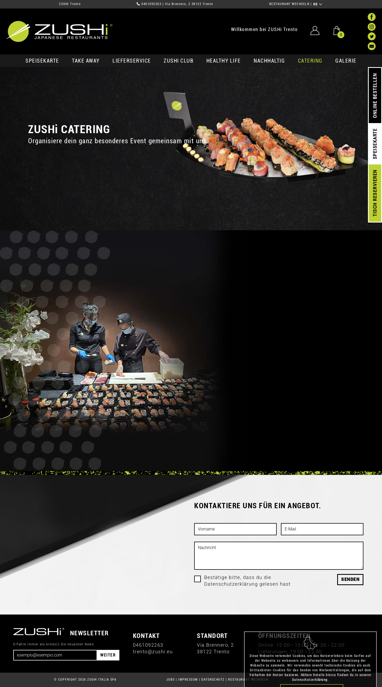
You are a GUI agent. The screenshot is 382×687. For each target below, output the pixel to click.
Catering (310, 61)
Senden (350, 579)
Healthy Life (223, 61)
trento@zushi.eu (153, 651)
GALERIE (346, 61)
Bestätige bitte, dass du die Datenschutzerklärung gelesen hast (247, 581)
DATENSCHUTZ (213, 679)
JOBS (170, 679)
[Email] (55, 655)
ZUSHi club (178, 61)
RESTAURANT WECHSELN (289, 4)
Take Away (86, 61)
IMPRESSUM (188, 679)
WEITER (108, 655)
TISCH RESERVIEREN (375, 193)
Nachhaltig (269, 61)
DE (318, 4)
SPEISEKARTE (42, 61)
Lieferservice (131, 61)
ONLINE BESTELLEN (375, 95)
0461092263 (151, 4)
